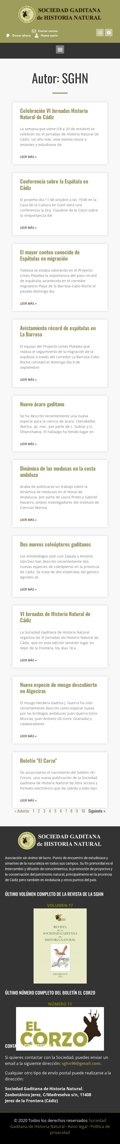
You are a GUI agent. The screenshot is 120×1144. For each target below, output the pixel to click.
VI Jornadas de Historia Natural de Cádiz (55, 617)
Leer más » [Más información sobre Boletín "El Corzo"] (28, 800)
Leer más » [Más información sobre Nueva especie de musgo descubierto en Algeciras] (28, 736)
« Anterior (22, 811)
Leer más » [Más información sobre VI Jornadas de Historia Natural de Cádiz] (28, 660)
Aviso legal (77, 1126)
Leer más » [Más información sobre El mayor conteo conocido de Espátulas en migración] (28, 303)
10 (83, 811)
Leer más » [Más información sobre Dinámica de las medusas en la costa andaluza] (28, 520)
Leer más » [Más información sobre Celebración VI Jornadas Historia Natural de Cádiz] (28, 157)
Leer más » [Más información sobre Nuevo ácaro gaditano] (28, 444)
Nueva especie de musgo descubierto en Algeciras (58, 688)
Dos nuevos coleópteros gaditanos (55, 544)
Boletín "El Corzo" (38, 760)
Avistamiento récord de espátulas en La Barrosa (58, 331)
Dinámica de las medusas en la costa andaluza (57, 471)
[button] (60, 49)
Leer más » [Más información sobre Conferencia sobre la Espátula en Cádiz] (28, 228)
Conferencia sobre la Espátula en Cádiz (54, 184)
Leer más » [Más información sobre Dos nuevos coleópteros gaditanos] (28, 589)
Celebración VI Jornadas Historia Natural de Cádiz (54, 114)
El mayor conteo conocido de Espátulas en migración (50, 255)
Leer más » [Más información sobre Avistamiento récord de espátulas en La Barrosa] (28, 379)
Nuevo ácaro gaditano (42, 404)
